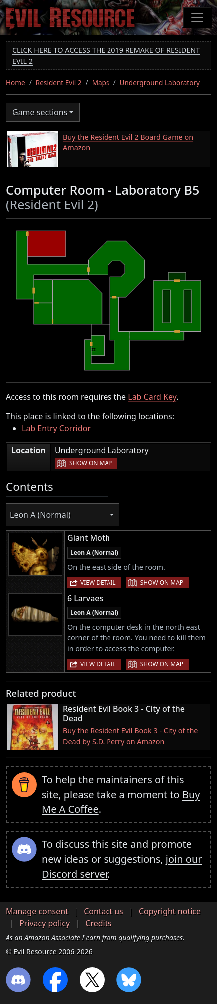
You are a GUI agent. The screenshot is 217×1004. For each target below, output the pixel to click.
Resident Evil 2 (59, 82)
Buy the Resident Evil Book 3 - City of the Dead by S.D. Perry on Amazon (130, 736)
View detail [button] (98, 582)
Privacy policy (44, 923)
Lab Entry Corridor (56, 428)
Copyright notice (170, 911)
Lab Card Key (152, 396)
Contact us (103, 911)
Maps (100, 82)
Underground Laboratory (160, 82)
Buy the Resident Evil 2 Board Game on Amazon (128, 142)
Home (15, 82)
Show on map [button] (90, 463)
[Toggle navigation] (197, 17)
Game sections (39, 112)
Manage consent (37, 911)
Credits (98, 923)
